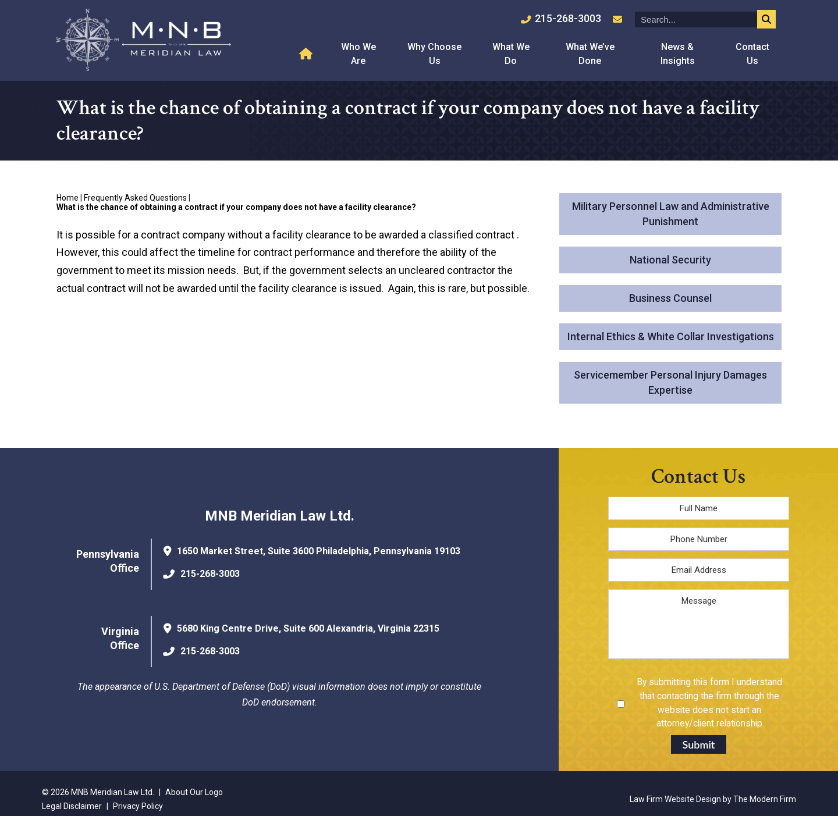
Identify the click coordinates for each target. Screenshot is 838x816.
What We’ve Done (590, 53)
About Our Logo (194, 792)
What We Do (511, 53)
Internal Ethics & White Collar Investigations (670, 336)
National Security (670, 260)
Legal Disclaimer (72, 806)
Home (307, 54)
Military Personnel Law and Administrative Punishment (670, 213)
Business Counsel (670, 298)
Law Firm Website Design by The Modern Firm (713, 799)
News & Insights (678, 53)
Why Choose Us (434, 53)
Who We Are (358, 53)
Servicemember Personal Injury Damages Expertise (670, 382)
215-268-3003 (568, 18)
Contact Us (752, 53)
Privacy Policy (138, 806)
